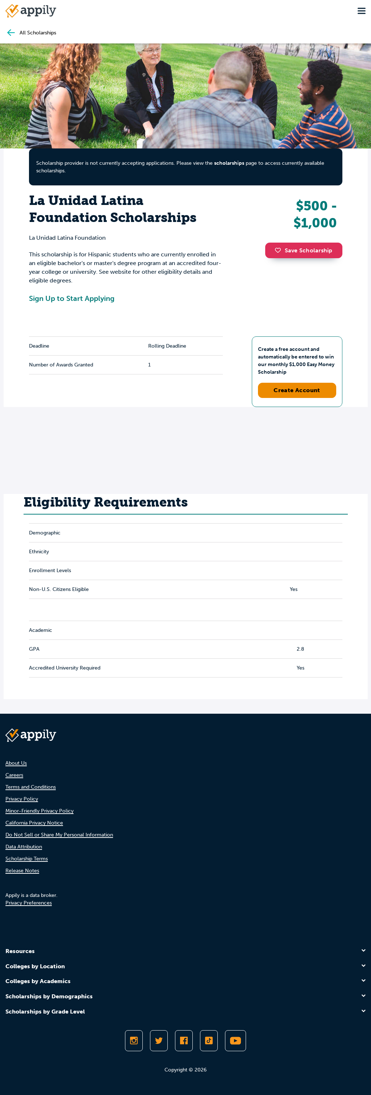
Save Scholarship (303, 250)
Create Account (297, 390)
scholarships (229, 163)
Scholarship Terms (26, 859)
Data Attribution (23, 847)
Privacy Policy (21, 799)
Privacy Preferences (28, 903)
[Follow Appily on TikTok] (209, 1040)
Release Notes (22, 871)
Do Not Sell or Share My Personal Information (59, 835)
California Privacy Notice (34, 823)
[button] (279, 250)
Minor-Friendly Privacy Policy (39, 811)
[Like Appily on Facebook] (184, 1040)
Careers (14, 775)
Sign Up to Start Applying (71, 298)
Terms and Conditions (30, 787)
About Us (16, 763)
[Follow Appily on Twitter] (159, 1040)
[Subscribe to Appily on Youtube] (235, 1040)
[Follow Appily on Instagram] (134, 1040)
